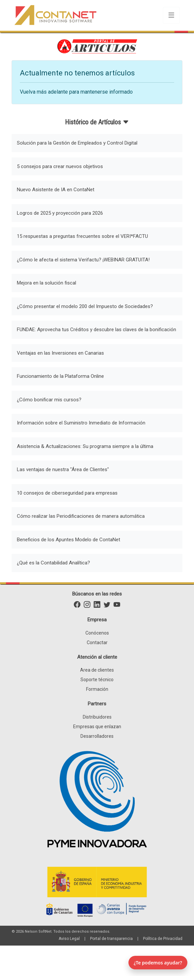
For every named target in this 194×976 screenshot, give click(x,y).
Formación (97, 689)
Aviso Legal (69, 938)
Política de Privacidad (162, 938)
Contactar (97, 642)
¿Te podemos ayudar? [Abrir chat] (158, 962)
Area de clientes (97, 670)
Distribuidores (97, 717)
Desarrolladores (97, 736)
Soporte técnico (97, 679)
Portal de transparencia (111, 938)
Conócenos (97, 633)
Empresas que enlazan (97, 726)
